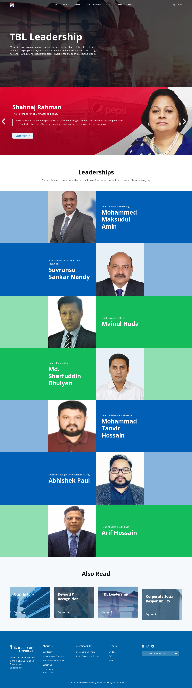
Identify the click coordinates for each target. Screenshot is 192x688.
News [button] (120, 5)
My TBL (112, 664)
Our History (48, 664)
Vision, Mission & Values (53, 668)
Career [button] (109, 5)
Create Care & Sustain (85, 664)
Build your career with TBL (160, 666)
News (111, 673)
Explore (19, 624)
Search (177, 5)
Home (55, 5)
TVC (110, 669)
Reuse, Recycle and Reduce (87, 669)
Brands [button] (78, 5)
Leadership (47, 677)
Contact (132, 5)
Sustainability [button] (94, 5)
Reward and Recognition (53, 673)
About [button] (66, 5)
